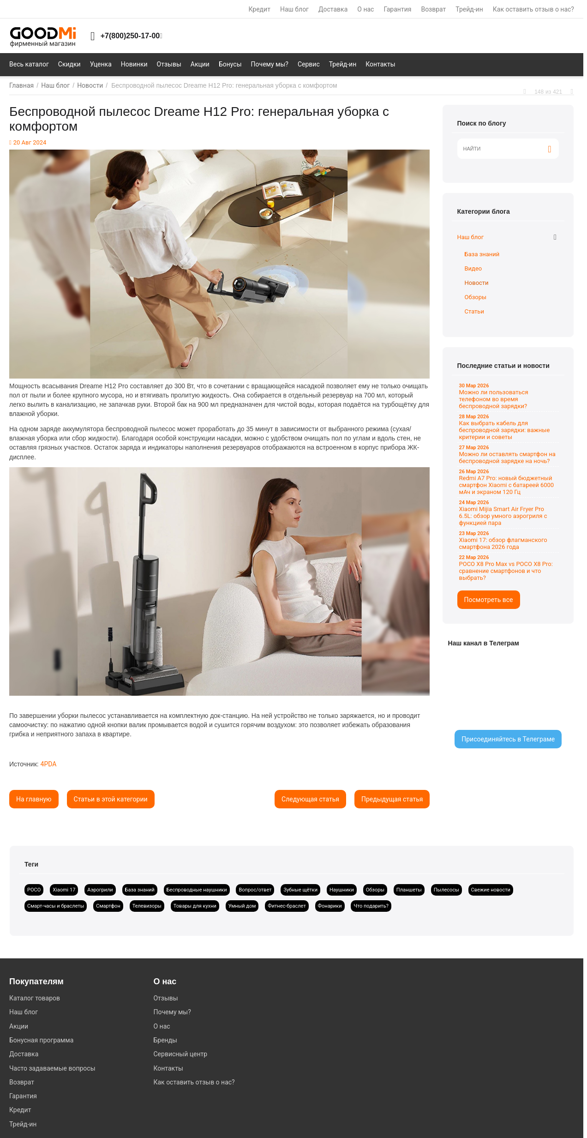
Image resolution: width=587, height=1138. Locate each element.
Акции (18, 1026)
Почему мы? (172, 1012)
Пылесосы (446, 890)
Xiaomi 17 (64, 890)
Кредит (259, 9)
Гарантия (397, 9)
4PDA (49, 764)
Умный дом (242, 906)
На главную (34, 799)
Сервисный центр (180, 1054)
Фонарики (330, 906)
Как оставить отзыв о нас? (533, 9)
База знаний (482, 254)
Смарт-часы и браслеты (55, 906)
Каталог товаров (34, 998)
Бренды (165, 1040)
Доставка (332, 9)
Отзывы (165, 998)
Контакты (168, 1068)
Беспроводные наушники (197, 890)
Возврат (433, 9)
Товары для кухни (195, 906)
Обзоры (476, 297)
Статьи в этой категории (111, 799)
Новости (477, 282)
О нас (365, 9)
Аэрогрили (100, 890)
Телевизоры (147, 906)
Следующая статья (310, 799)
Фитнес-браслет (286, 906)
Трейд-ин (469, 9)
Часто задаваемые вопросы (52, 1068)
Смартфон (108, 906)
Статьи (474, 311)
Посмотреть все (488, 599)
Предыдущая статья (392, 799)
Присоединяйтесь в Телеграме (508, 739)
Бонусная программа (41, 1040)
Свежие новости (490, 890)
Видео (473, 268)
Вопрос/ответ (255, 890)
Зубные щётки (300, 890)
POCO (34, 890)
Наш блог (294, 9)
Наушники (341, 890)
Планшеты (409, 890)
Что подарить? (370, 906)
